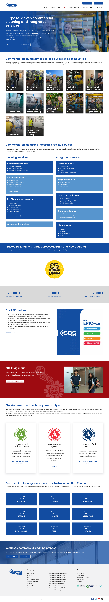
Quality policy (81, 573)
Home (45, 7)
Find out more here (11, 332)
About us (52, 7)
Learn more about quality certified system (54, 465)
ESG (59, 7)
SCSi (63, 7)
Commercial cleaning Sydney (57, 575)
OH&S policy (80, 575)
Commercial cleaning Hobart (57, 588)
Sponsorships (31, 586)
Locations (85, 7)
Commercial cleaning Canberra (57, 577)
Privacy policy (81, 579)
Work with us (30, 573)
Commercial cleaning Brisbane (57, 579)
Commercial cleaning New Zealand (58, 590)
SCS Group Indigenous (33, 579)
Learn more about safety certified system (88, 462)
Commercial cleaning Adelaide (57, 586)
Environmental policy (83, 577)
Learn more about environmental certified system (20, 462)
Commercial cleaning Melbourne (58, 573)
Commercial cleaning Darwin (57, 581)
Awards (29, 588)
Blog (91, 7)
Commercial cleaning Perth (56, 583)
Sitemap (79, 581)
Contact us (99, 7)
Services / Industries (73, 7)
